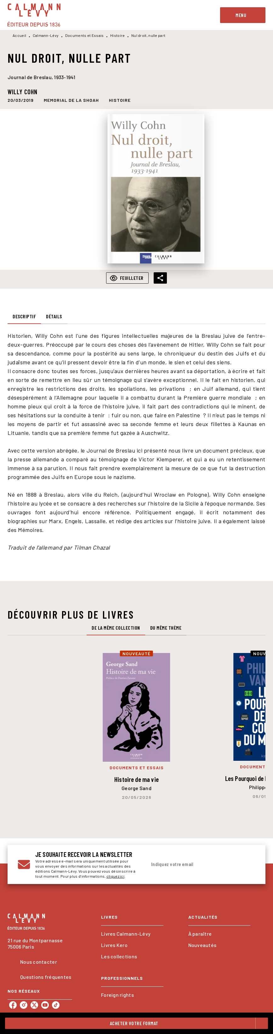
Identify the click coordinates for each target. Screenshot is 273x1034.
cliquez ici (115, 876)
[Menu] (242, 15)
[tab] (24, 316)
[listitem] (13, 1005)
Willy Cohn (22, 91)
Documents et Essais (84, 35)
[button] (71, 100)
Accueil (19, 35)
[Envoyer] (247, 864)
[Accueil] (34, 15)
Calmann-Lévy (46, 35)
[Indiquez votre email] (193, 864)
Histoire (117, 35)
